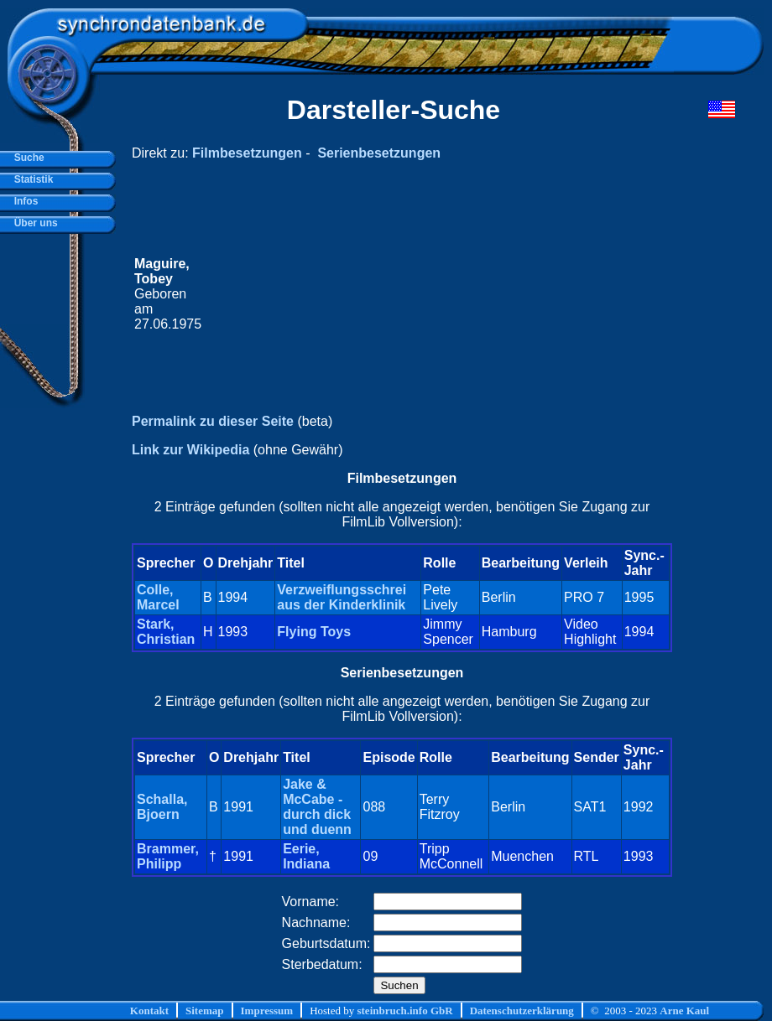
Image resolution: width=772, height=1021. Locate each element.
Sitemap (204, 1010)
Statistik (30, 179)
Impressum (267, 1010)
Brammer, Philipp (168, 856)
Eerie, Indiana (306, 856)
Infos (23, 201)
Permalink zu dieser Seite (213, 421)
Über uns (33, 223)
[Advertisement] (437, 294)
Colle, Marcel (158, 597)
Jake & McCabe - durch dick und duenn (317, 807)
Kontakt (149, 1010)
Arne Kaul (684, 1010)
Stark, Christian (166, 631)
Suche (26, 157)
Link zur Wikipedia (190, 450)
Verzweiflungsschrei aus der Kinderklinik (341, 597)
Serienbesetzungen (379, 153)
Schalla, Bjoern (162, 806)
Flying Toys (314, 632)
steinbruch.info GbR (404, 1010)
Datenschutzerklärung (522, 1010)
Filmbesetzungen (247, 153)
